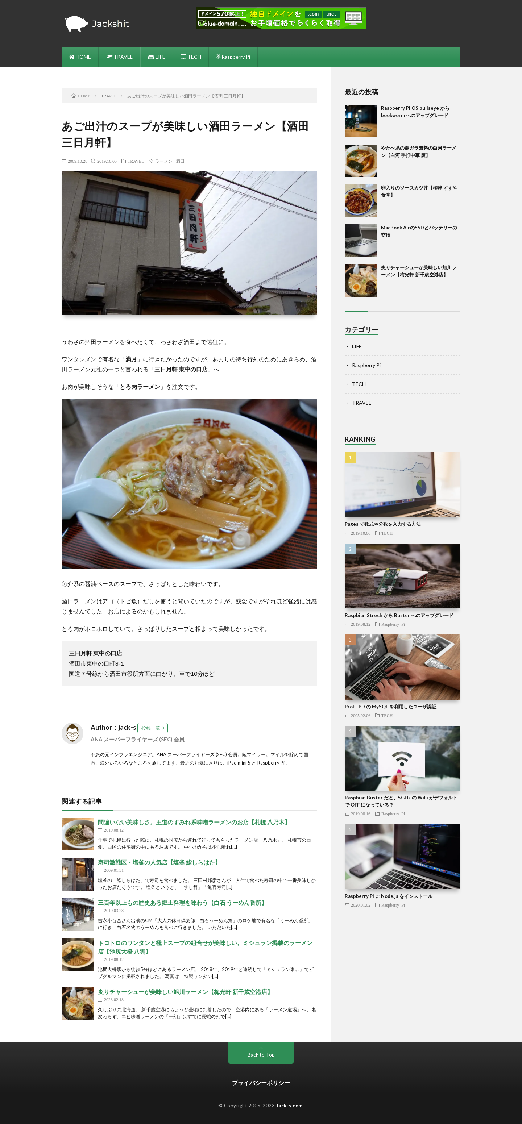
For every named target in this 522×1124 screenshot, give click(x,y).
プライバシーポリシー (261, 1082)
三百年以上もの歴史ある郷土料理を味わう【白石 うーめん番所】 (182, 902)
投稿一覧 (150, 728)
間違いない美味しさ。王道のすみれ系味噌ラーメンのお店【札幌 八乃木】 (194, 822)
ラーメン (164, 161)
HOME (80, 57)
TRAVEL (119, 57)
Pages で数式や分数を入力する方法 (383, 524)
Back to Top (261, 1055)
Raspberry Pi (233, 57)
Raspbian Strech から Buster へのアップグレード (399, 615)
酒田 (180, 161)
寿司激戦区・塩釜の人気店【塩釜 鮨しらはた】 (159, 862)
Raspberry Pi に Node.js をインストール (388, 896)
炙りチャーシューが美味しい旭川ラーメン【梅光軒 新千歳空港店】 (185, 991)
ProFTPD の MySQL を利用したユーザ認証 (390, 706)
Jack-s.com (289, 1105)
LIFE (156, 57)
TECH (191, 57)
